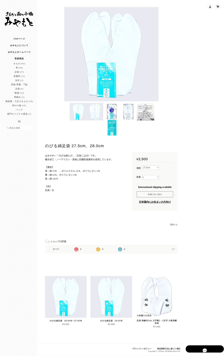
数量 (138, 177)
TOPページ (19, 40)
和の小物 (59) (19, 107)
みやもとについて (19, 47)
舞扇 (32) (19, 95)
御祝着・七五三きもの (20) (19, 103)
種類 (138, 169)
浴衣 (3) (19, 82)
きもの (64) (19, 65)
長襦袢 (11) (19, 78)
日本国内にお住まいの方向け (155, 202)
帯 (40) (19, 70)
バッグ (19, 111)
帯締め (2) (19, 99)
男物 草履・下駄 (19, 86)
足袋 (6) (19, 90)
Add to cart (155, 195)
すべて (57, 250)
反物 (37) (19, 74)
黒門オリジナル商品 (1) (19, 116)
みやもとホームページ (19, 54)
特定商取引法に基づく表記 (168, 349)
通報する (174, 225)
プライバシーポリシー (142, 349)
